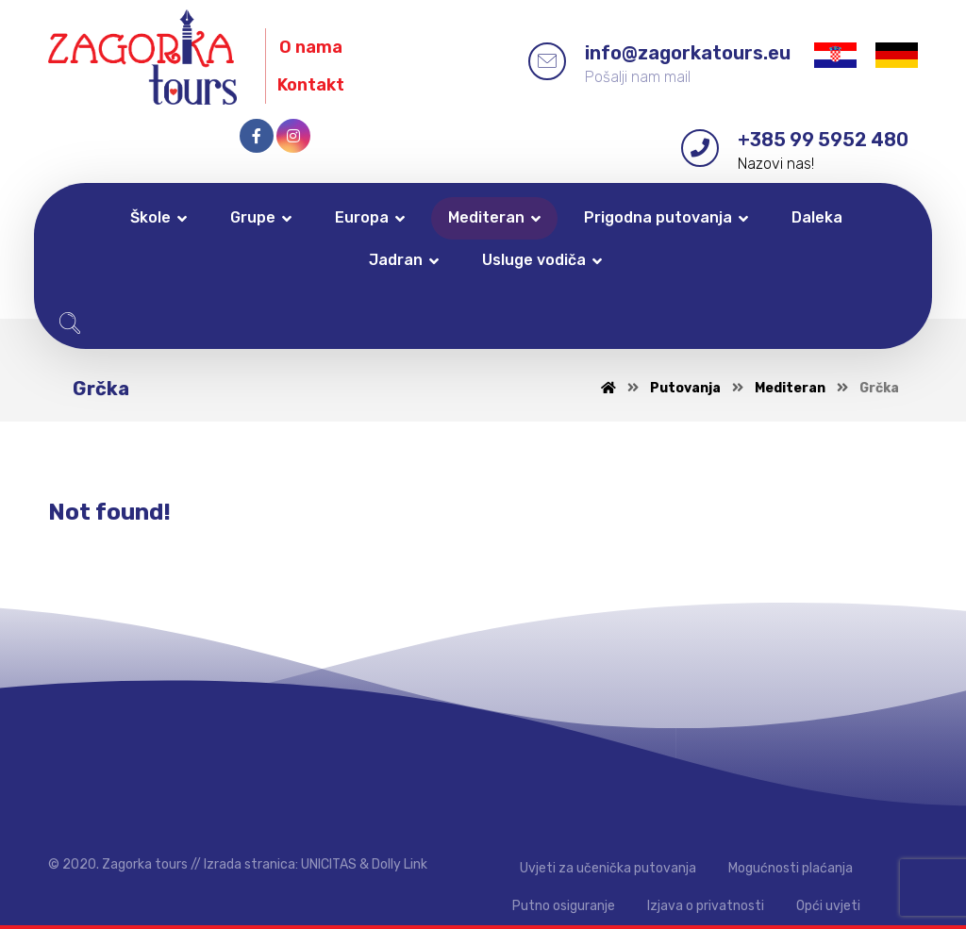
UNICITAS (329, 864)
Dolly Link (399, 864)
